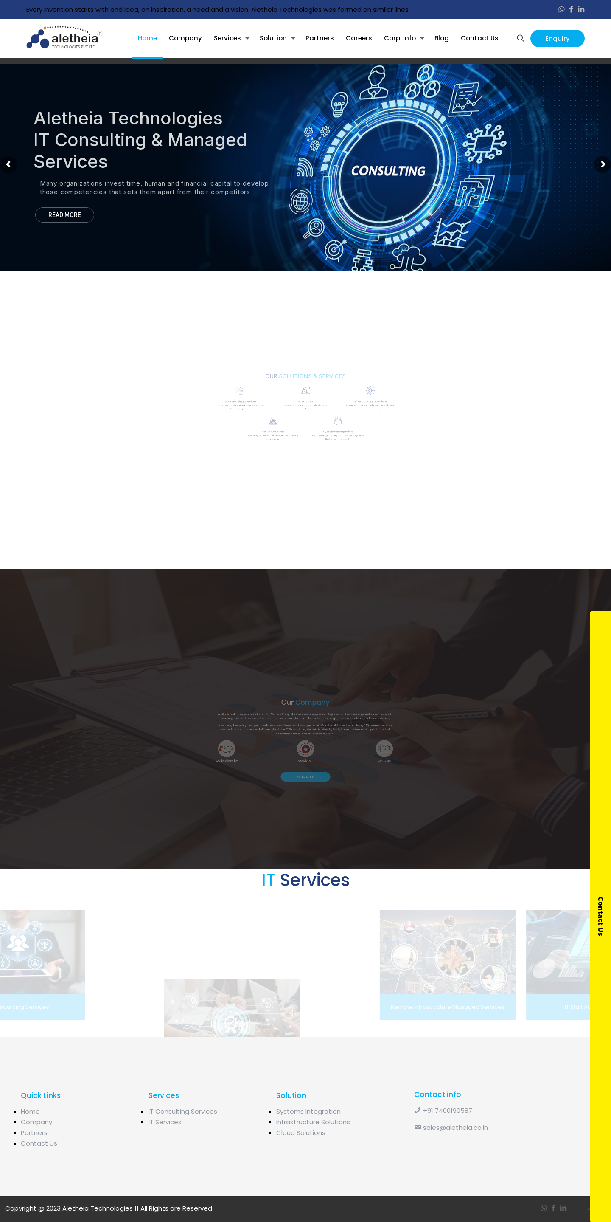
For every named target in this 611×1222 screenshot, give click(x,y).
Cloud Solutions (300, 1132)
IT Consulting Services (183, 1111)
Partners (34, 1132)
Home (30, 1111)
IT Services (165, 1122)
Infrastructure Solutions (313, 1122)
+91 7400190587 (443, 1110)
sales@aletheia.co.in (451, 1127)
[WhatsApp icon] (561, 9)
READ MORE (64, 215)
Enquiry (557, 38)
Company (36, 1122)
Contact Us (39, 1143)
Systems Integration (308, 1111)
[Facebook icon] (571, 9)
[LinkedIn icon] (581, 9)
